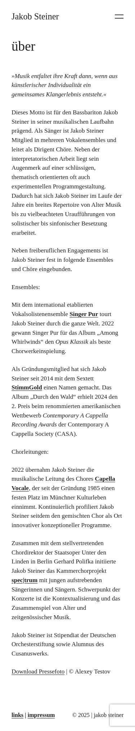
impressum (41, 715)
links (17, 715)
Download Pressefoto (38, 671)
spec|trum (24, 580)
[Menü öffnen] (119, 16)
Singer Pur (83, 314)
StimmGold (27, 387)
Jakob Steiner (35, 16)
